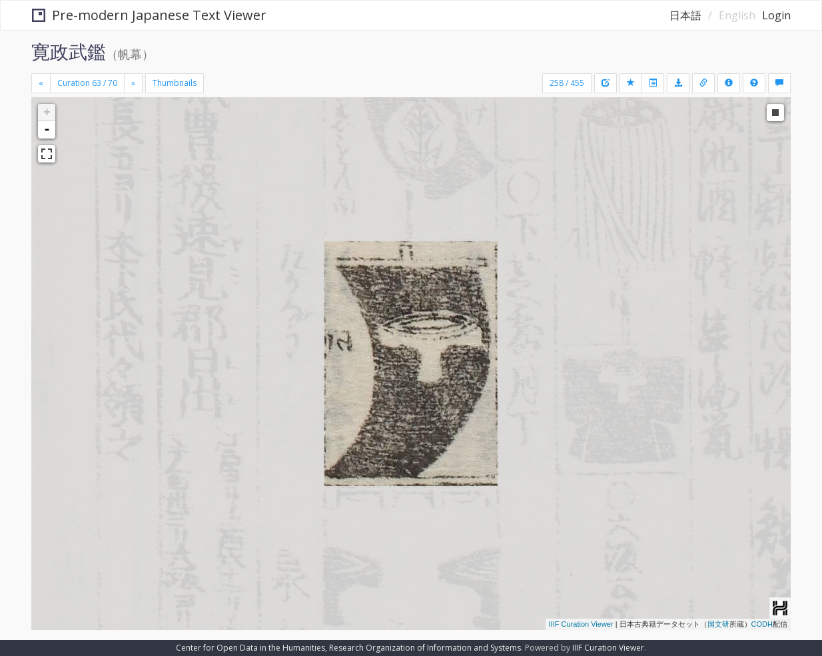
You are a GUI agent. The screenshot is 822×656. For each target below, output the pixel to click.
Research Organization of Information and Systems (425, 647)
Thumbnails (175, 83)
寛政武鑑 (68, 51)
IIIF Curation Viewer (581, 624)
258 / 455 (567, 83)
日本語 (685, 15)
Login (776, 15)
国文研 (718, 624)
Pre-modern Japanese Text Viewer (149, 15)
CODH (762, 624)
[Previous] (41, 83)
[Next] (133, 83)
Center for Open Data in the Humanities (250, 647)
